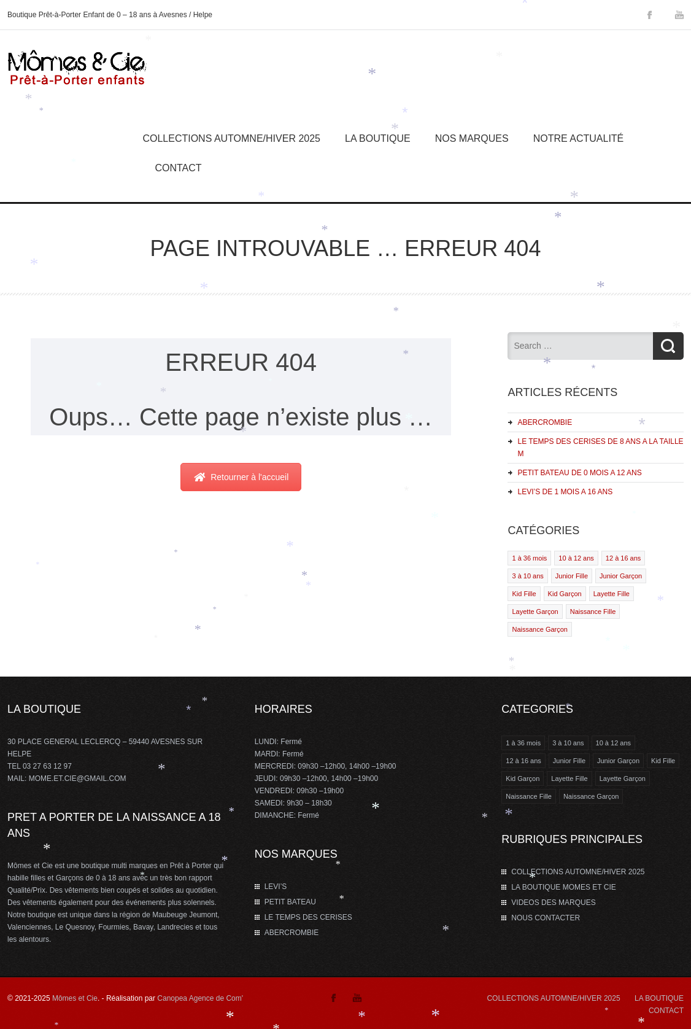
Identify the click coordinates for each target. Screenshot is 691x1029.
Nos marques (472, 138)
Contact (178, 168)
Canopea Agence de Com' (200, 998)
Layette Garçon (535, 611)
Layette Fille (611, 593)
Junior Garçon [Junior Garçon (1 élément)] (618, 760)
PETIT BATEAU (290, 902)
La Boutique (378, 138)
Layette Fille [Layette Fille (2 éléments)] (569, 778)
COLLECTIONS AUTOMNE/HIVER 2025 (231, 138)
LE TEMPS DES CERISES (308, 917)
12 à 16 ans (623, 558)
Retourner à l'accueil (240, 477)
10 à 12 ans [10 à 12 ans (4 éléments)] (613, 743)
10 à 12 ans (576, 558)
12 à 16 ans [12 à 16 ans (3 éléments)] (523, 760)
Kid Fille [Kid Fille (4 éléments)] (663, 760)
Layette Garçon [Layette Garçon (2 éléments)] (623, 778)
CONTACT (666, 1010)
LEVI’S (275, 886)
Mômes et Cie (75, 998)
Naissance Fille (593, 611)
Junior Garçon (621, 576)
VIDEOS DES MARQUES (553, 902)
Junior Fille (571, 576)
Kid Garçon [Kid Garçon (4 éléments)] (522, 778)
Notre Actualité (578, 138)
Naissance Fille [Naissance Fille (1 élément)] (529, 796)
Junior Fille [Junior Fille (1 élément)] (569, 760)
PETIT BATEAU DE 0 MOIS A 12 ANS (579, 472)
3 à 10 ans (527, 576)
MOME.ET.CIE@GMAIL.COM (77, 778)
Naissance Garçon (540, 629)
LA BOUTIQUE (659, 998)
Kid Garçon (565, 593)
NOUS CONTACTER (545, 918)
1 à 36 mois (529, 558)
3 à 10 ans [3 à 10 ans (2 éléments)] (568, 743)
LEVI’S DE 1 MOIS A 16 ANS (564, 491)
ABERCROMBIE (544, 422)
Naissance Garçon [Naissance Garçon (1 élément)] (591, 796)
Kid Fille (524, 593)
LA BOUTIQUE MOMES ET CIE (563, 887)
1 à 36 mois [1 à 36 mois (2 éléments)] (523, 743)
